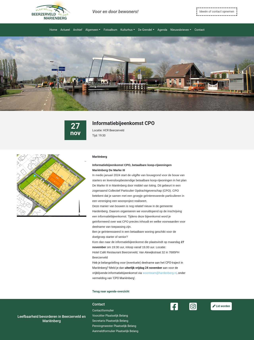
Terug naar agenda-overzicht (110, 291)
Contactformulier (103, 310)
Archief (77, 30)
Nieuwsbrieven (179, 30)
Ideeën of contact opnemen (216, 11)
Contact (199, 30)
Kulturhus (126, 30)
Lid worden (221, 306)
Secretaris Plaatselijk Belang (110, 321)
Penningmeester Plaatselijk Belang (114, 326)
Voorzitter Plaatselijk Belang (110, 315)
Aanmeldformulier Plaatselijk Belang (115, 331)
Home (53, 30)
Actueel (65, 30)
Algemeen (91, 30)
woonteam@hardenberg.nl (159, 273)
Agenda (162, 30)
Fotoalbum (110, 30)
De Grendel (145, 30)
